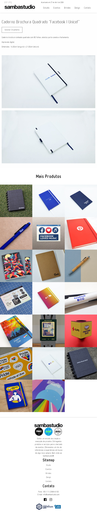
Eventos (56, 8)
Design (77, 8)
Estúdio (46, 8)
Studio (48, 465)
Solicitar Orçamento (12, 30)
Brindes (67, 8)
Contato (87, 8)
